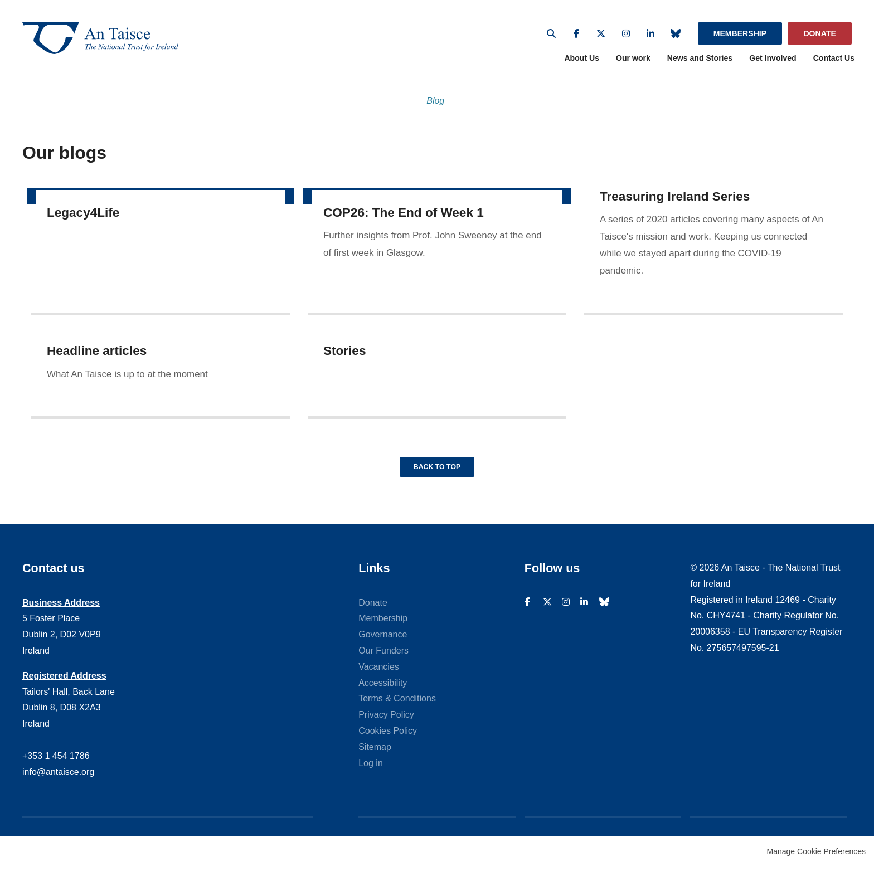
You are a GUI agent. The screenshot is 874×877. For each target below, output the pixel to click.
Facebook (576, 33)
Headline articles (97, 355)
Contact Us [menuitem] (833, 62)
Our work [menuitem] (633, 62)
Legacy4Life (83, 216)
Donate (819, 33)
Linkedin (650, 33)
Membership (739, 33)
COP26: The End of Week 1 (403, 216)
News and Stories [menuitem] (699, 62)
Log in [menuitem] (370, 772)
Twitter (601, 33)
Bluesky (675, 33)
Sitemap (374, 756)
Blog (435, 105)
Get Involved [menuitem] (773, 62)
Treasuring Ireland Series (675, 201)
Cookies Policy (387, 741)
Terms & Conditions (397, 708)
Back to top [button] (437, 475)
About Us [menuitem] (581, 62)
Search (551, 33)
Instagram (626, 33)
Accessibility (382, 692)
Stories (344, 355)
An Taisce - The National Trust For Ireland (111, 40)
